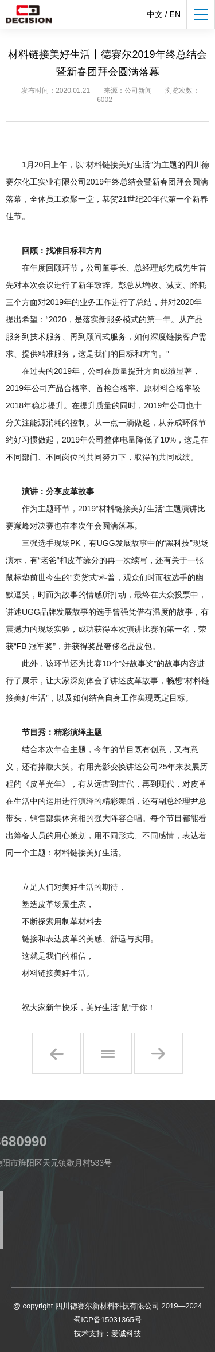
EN (175, 14)
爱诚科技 (126, 1333)
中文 (155, 14)
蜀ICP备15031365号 (107, 1319)
